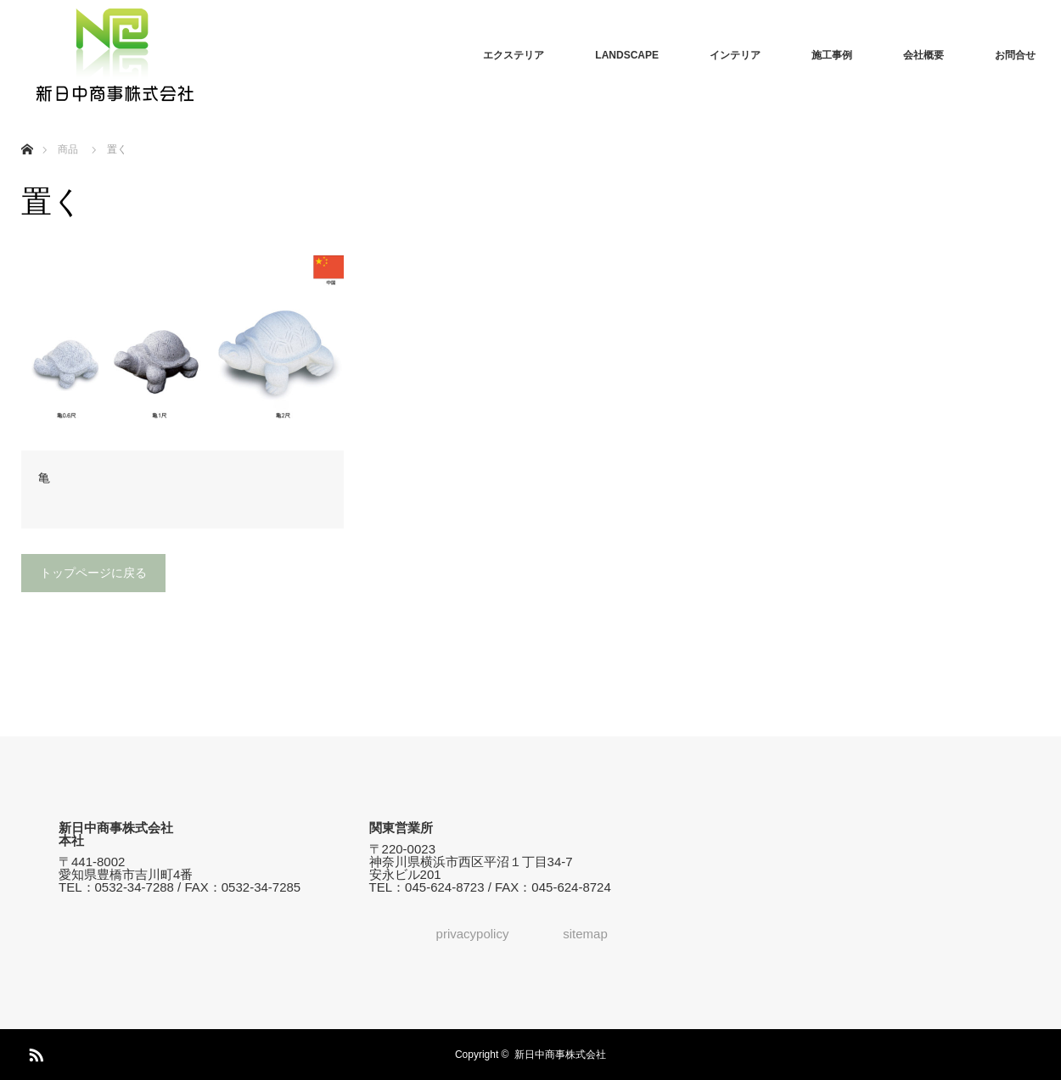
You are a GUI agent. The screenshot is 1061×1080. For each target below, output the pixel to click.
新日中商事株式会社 (560, 1054)
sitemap (585, 933)
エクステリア (513, 55)
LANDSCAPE (627, 55)
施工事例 (831, 55)
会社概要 (923, 55)
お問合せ (1015, 55)
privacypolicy (472, 933)
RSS (34, 1052)
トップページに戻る (93, 572)
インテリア (735, 55)
